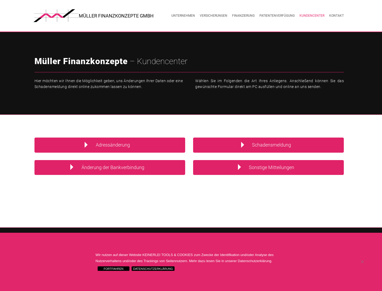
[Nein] (362, 261)
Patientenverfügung (277, 15)
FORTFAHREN (113, 268)
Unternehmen (183, 15)
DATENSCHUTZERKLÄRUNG (153, 268)
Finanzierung (243, 15)
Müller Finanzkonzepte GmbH (116, 16)
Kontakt (336, 15)
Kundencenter (311, 15)
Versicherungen (213, 15)
